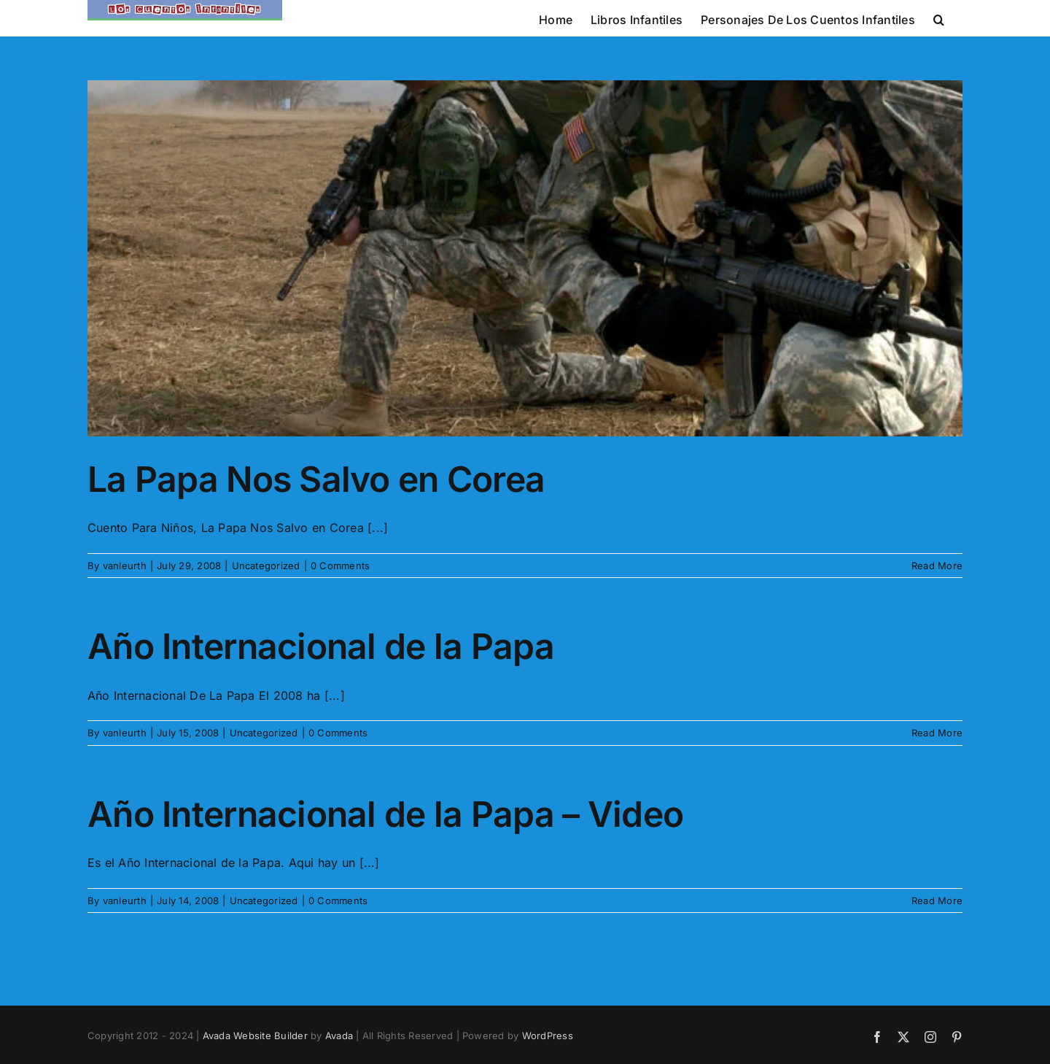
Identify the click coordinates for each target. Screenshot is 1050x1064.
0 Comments (340, 565)
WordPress (547, 1035)
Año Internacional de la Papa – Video (385, 814)
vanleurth (125, 565)
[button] (938, 18)
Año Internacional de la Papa (321, 646)
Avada (339, 1035)
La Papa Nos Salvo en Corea (316, 479)
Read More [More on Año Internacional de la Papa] (936, 733)
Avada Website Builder (255, 1035)
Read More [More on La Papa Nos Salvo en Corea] (936, 565)
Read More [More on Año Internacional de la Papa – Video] (936, 900)
